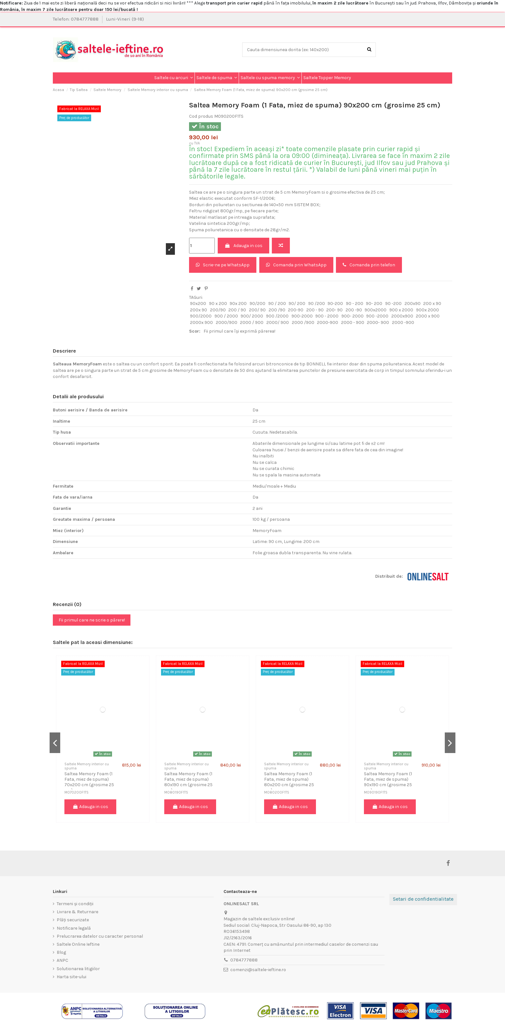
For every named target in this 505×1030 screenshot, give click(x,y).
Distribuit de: (389, 576)
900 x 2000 (401, 310)
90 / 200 (277, 303)
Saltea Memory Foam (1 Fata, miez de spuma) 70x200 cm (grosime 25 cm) (89, 782)
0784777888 (244, 960)
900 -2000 (377, 316)
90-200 (335, 303)
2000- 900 (378, 322)
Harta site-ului (71, 976)
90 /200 (316, 303)
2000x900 (402, 316)
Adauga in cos (243, 245)
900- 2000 (352, 316)
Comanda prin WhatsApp (296, 265)
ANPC (62, 960)
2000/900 (226, 322)
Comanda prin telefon (369, 265)
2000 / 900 (251, 322)
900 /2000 (277, 316)
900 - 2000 (326, 316)
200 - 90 (315, 310)
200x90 (413, 303)
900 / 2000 (226, 316)
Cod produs (201, 116)
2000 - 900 (352, 322)
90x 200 (238, 303)
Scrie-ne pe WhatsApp (223, 265)
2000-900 (327, 322)
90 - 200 (354, 303)
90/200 (257, 303)
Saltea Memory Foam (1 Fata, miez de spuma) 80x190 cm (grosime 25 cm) (188, 782)
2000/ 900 (277, 322)
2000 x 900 (428, 316)
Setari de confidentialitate (423, 899)
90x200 (198, 303)
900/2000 (201, 316)
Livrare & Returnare (77, 912)
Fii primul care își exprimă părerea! (239, 331)
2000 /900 (303, 322)
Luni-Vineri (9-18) (125, 19)
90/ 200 (297, 303)
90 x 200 (218, 303)
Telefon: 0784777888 (76, 19)
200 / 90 (237, 310)
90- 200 (374, 303)
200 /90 (277, 310)
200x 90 (198, 310)
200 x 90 (432, 303)
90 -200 (393, 303)
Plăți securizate (73, 920)
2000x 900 (201, 322)
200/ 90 (257, 310)
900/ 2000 (252, 316)
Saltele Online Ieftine (78, 944)
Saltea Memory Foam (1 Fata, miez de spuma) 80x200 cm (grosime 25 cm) (289, 782)
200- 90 (334, 310)
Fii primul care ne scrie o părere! (92, 620)
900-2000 (302, 316)
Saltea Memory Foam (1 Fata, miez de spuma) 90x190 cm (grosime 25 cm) (388, 782)
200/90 (218, 310)
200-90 (295, 310)
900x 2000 (427, 310)
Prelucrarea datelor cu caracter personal (100, 936)
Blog (61, 952)
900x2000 (375, 310)
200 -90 (354, 310)
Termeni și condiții (75, 903)
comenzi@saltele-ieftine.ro (258, 969)
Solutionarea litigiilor (78, 968)
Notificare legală (74, 928)
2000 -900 (403, 322)
